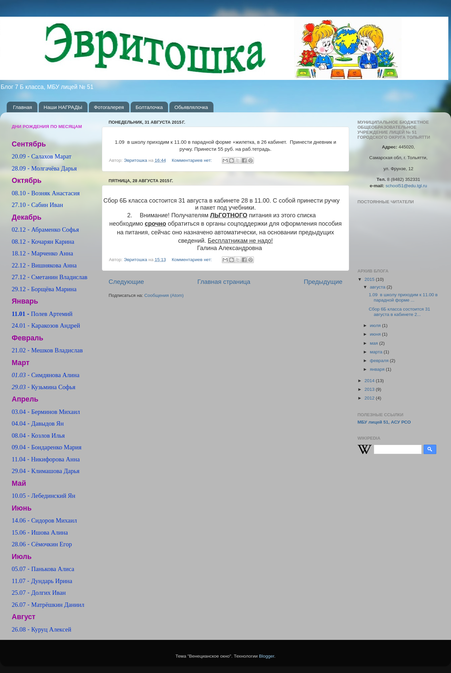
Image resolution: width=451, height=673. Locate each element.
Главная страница (224, 281)
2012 (370, 398)
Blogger (266, 656)
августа (378, 287)
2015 (370, 279)
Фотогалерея (109, 107)
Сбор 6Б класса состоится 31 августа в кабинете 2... (399, 312)
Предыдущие (323, 281)
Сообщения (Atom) (164, 295)
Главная (22, 107)
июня (376, 334)
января (378, 369)
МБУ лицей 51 (373, 422)
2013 (370, 389)
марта (377, 351)
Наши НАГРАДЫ (63, 107)
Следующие (126, 281)
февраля (380, 360)
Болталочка (149, 107)
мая (374, 343)
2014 (370, 380)
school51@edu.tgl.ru (406, 185)
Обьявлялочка (191, 107)
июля (376, 325)
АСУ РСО (401, 422)
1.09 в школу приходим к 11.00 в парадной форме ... (403, 297)
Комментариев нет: (192, 160)
